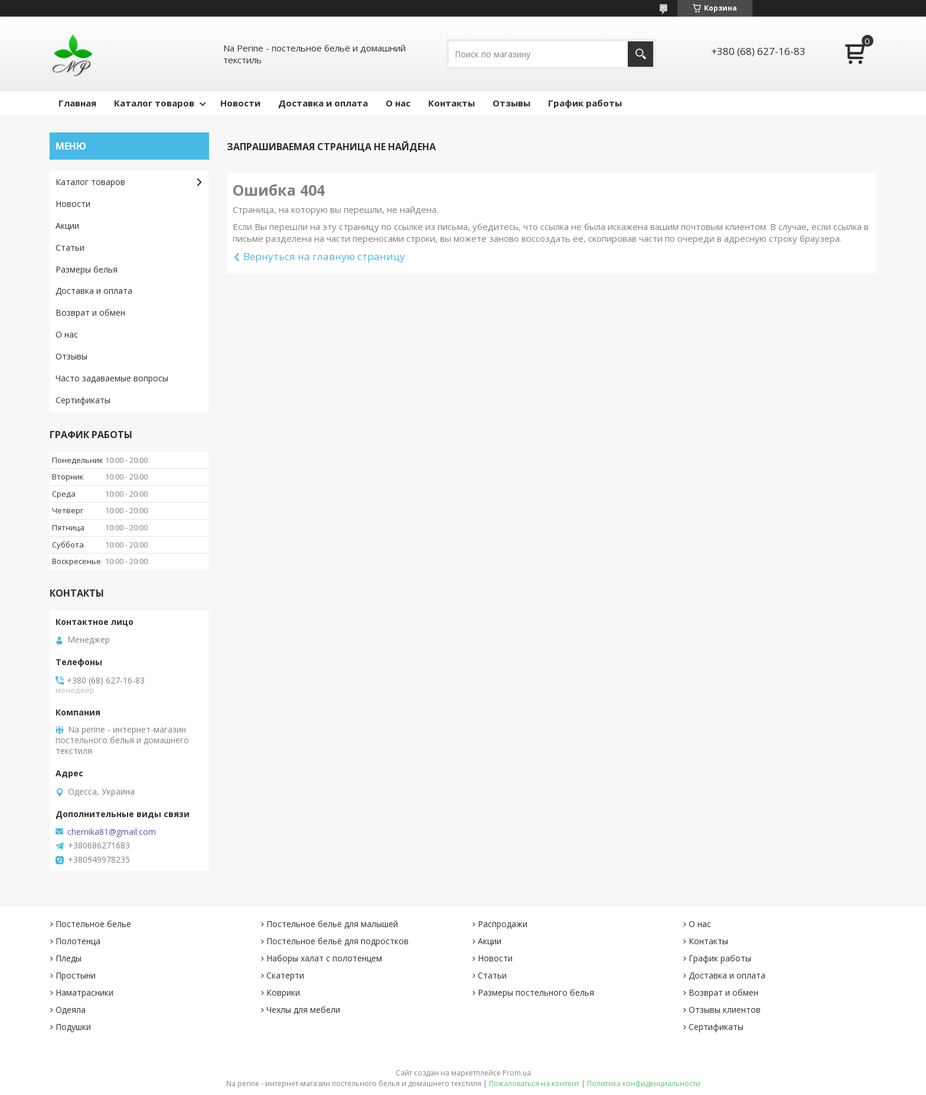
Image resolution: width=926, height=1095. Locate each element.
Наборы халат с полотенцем (324, 958)
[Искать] (640, 54)
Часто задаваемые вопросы (112, 378)
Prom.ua (517, 1073)
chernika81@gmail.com (111, 832)
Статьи (70, 247)
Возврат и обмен (90, 312)
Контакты (451, 103)
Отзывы (511, 103)
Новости (240, 103)
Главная (77, 103)
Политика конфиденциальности (643, 1083)
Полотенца (78, 941)
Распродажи (502, 923)
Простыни (76, 975)
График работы (585, 103)
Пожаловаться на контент (534, 1083)
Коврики (283, 992)
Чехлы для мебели (303, 1009)
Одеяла (71, 1009)
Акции (67, 225)
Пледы (68, 958)
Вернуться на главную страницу (324, 256)
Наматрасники (84, 992)
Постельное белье (93, 923)
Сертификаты (83, 400)
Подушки (73, 1026)
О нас (398, 103)
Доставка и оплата (323, 103)
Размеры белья (87, 269)
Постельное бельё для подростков (337, 941)
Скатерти (285, 975)
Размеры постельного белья (536, 992)
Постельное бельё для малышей (332, 923)
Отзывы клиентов (725, 1009)
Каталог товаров (154, 103)
